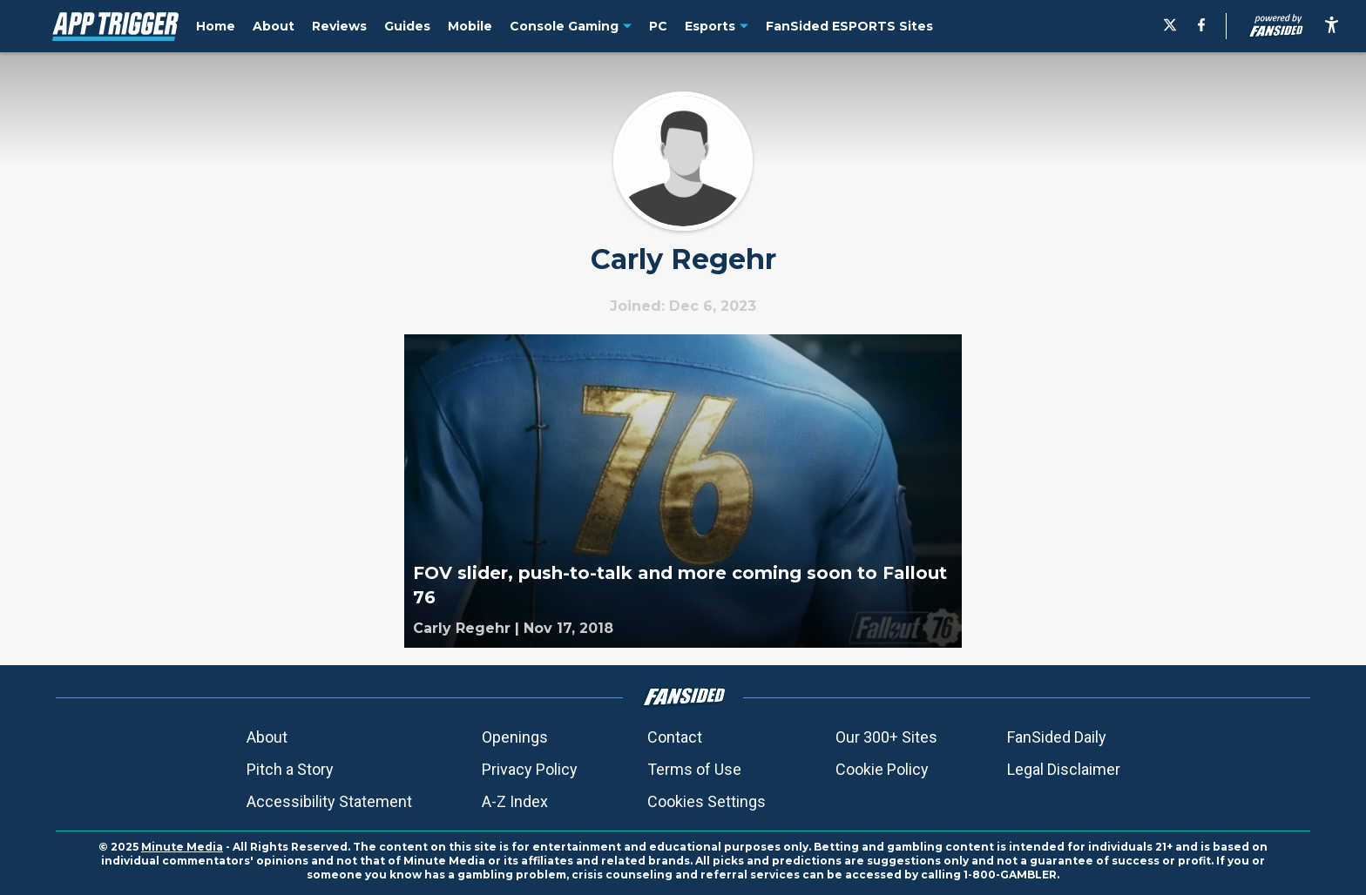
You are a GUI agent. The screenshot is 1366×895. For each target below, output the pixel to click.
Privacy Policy (530, 769)
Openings (515, 737)
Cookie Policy (882, 769)
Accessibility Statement (329, 801)
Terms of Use (694, 769)
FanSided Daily (1056, 737)
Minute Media (182, 846)
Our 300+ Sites (886, 737)
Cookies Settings (706, 801)
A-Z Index (515, 801)
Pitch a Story (290, 769)
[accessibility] (1331, 26)
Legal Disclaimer (1063, 769)
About (267, 737)
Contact (674, 737)
